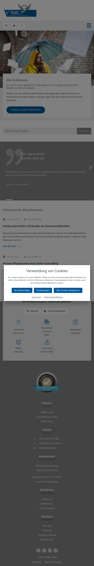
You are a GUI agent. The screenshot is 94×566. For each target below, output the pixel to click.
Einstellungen (43, 290)
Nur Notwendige (22, 290)
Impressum (36, 297)
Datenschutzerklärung (53, 297)
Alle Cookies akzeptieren (68, 290)
